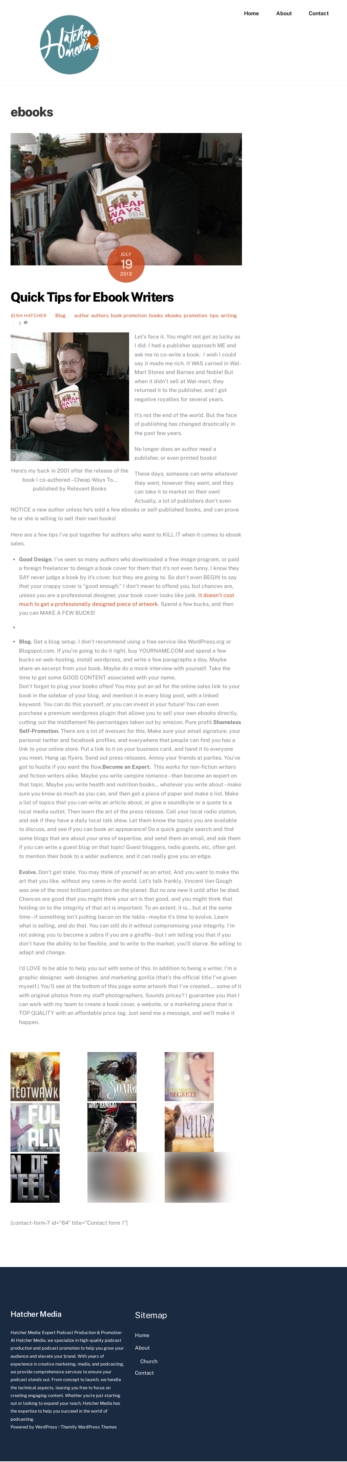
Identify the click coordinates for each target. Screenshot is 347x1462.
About (284, 13)
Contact (319, 13)
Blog (60, 316)
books (156, 316)
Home (251, 13)
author (81, 316)
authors (99, 316)
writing (229, 316)
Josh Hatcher (29, 316)
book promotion (129, 316)
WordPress (46, 1427)
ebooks (173, 316)
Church (149, 1362)
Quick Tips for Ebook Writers (92, 297)
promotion (195, 316)
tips (213, 316)
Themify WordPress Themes (89, 1427)
